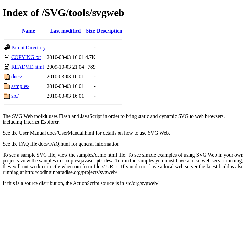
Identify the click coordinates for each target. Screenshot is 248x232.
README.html (27, 67)
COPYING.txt (26, 57)
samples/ (20, 86)
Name (28, 31)
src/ (15, 96)
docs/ (16, 76)
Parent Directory (28, 47)
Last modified (65, 31)
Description (109, 31)
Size (90, 31)
